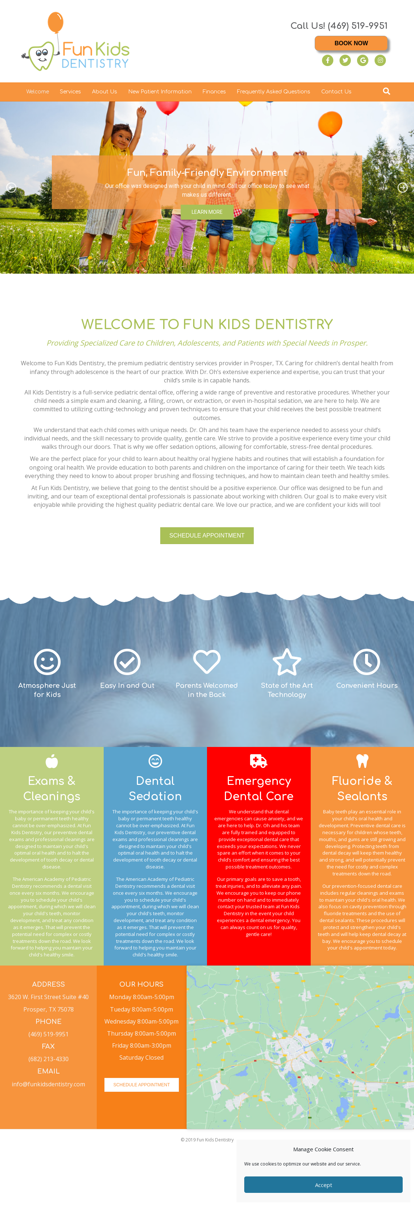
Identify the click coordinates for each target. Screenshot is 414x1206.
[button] (11, 187)
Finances (214, 92)
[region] (207, 187)
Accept (323, 1184)
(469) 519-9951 (358, 26)
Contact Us (336, 92)
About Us (104, 92)
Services (70, 92)
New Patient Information (160, 92)
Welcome (37, 92)
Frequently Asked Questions (273, 92)
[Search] (386, 91)
